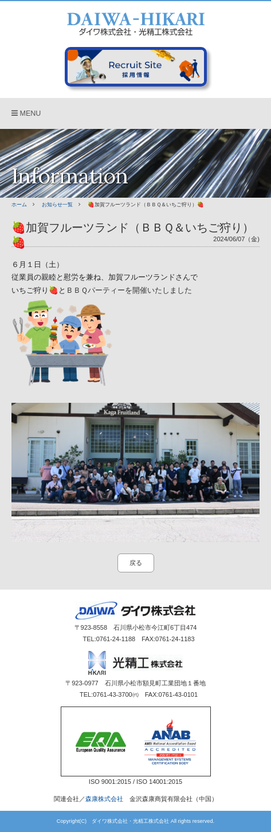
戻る (135, 562)
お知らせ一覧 (57, 204)
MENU (26, 113)
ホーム (19, 204)
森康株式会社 (104, 798)
